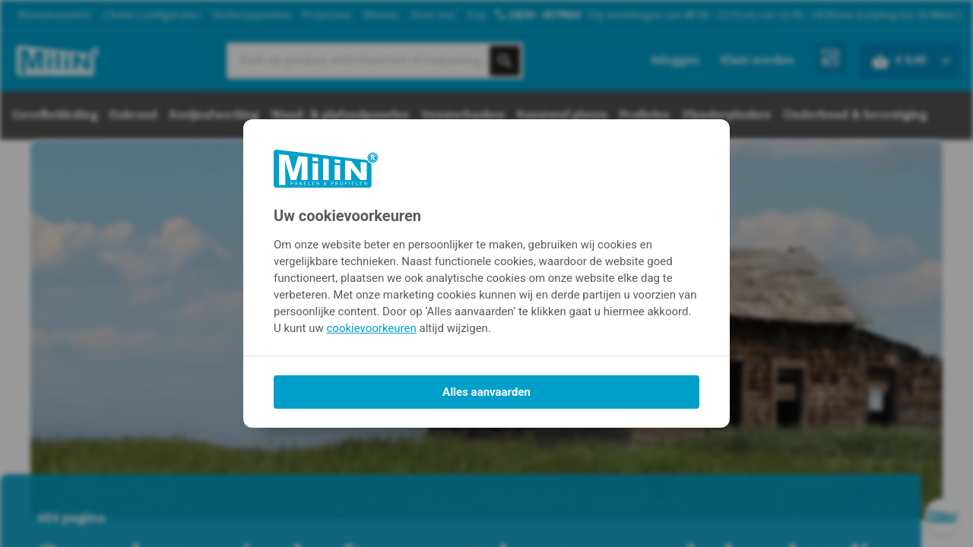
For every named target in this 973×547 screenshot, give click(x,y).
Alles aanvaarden (486, 392)
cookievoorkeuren (372, 328)
